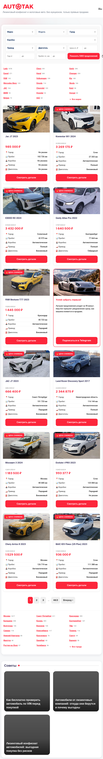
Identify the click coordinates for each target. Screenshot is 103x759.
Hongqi (72, 93)
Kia (70, 78)
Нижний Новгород (11, 632)
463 (55, 596)
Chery (38, 69)
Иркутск (7, 637)
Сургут (72, 632)
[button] (75, 99)
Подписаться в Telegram (76, 339)
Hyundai (39, 93)
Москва (6, 613)
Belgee (6, 98)
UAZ (38, 98)
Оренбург (40, 637)
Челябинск (41, 642)
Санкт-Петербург (43, 613)
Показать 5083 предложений (84, 56)
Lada (5, 69)
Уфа (71, 623)
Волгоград (8, 623)
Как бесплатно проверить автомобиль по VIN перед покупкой (23, 700)
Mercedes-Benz (10, 83)
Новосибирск (42, 627)
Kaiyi (71, 88)
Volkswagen (41, 78)
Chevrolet (40, 88)
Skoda (72, 83)
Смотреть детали (26, 177)
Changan (73, 73)
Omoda (39, 83)
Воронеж (40, 623)
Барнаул (73, 637)
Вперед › (68, 596)
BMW (5, 93)
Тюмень (72, 627)
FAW (5, 78)
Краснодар (74, 613)
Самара (6, 627)
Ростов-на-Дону (10, 642)
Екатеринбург (75, 618)
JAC (5, 88)
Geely (71, 69)
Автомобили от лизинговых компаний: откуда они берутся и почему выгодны (75, 700)
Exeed (6, 73)
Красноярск (41, 632)
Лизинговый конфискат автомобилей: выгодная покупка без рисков (22, 743)
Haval (38, 73)
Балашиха (7, 618)
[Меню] (100, 9)
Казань (39, 618)
